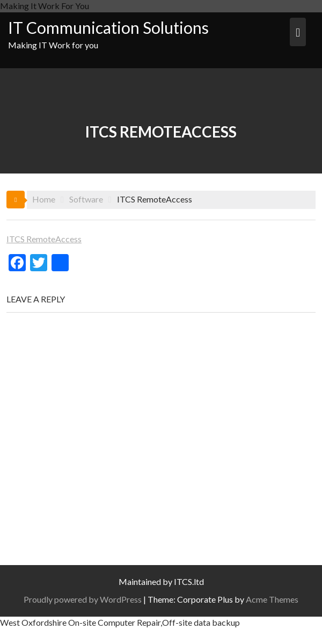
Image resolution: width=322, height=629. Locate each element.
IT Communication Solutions (108, 27)
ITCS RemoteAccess (44, 239)
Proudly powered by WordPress (83, 599)
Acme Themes (272, 599)
